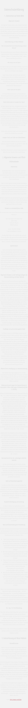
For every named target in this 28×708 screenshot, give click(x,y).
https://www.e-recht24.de (15, 699)
